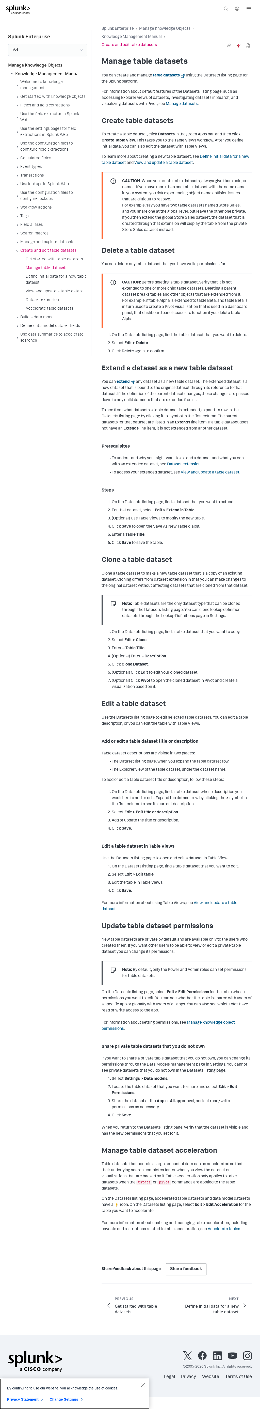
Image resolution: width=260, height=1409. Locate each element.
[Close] (142, 1385)
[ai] (238, 45)
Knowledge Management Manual (132, 37)
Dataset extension (184, 465)
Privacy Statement (23, 1399)
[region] (74, 1394)
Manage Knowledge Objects (164, 29)
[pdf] (248, 45)
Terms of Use (238, 1377)
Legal (169, 1377)
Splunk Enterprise (118, 29)
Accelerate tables (224, 1229)
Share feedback (186, 1269)
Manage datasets (182, 104)
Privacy (188, 1377)
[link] (229, 45)
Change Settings (64, 1399)
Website (210, 1377)
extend (123, 382)
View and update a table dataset (163, 163)
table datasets (166, 76)
